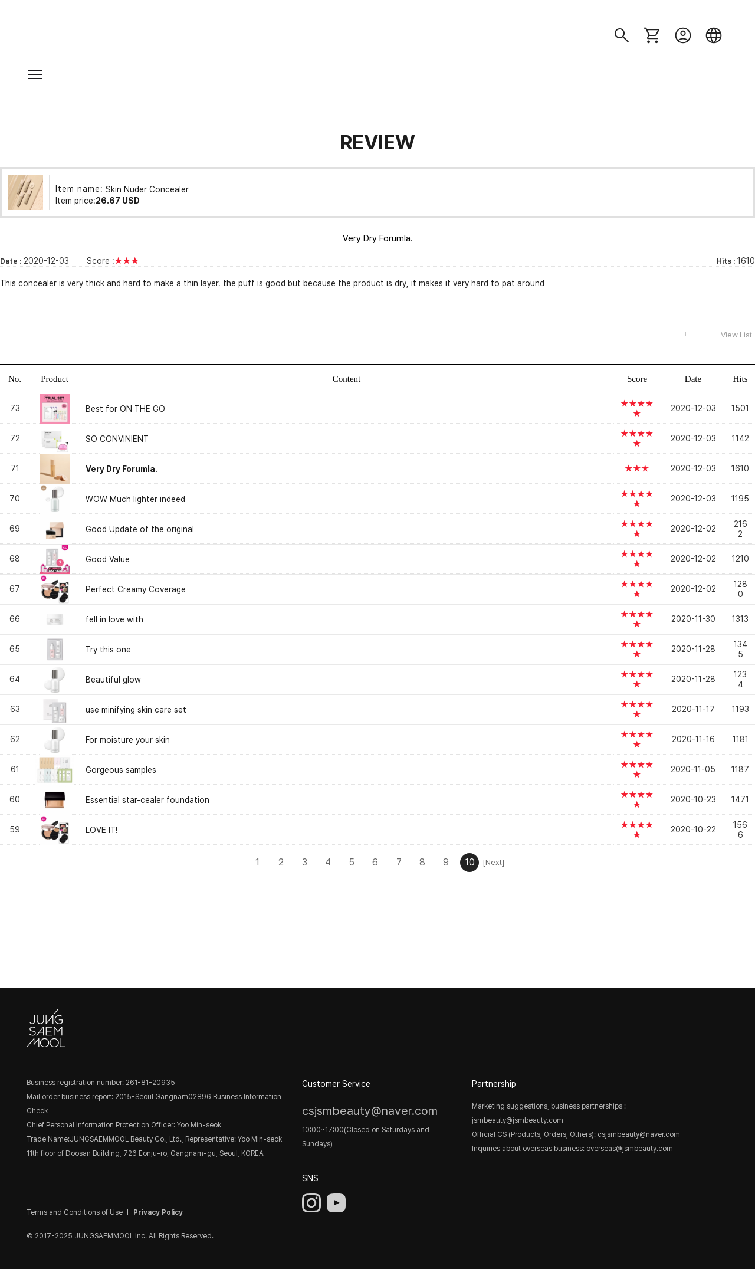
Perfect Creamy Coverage (136, 589)
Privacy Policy (158, 1212)
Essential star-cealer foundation (147, 800)
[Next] (493, 862)
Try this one (108, 649)
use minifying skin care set (136, 709)
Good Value (108, 559)
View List (736, 334)
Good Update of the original (140, 529)
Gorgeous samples (121, 770)
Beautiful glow (113, 679)
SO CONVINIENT (117, 439)
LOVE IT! (101, 830)
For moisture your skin (128, 740)
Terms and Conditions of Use (75, 1212)
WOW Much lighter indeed (135, 499)
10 (470, 862)
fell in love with (114, 619)
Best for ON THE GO (125, 409)
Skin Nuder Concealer (147, 189)
